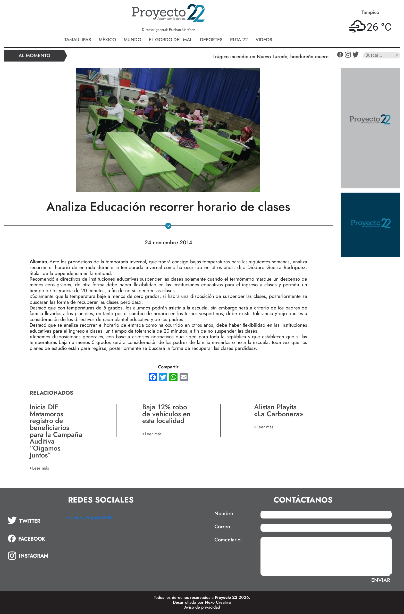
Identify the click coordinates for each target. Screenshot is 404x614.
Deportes (211, 39)
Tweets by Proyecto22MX (89, 517)
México (107, 39)
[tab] (33, 520)
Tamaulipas (77, 39)
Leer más (40, 468)
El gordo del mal (170, 39)
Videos (264, 39)
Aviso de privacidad (202, 607)
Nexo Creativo (218, 602)
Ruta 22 (239, 39)
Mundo (132, 39)
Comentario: (228, 540)
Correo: (223, 527)
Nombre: (224, 513)
